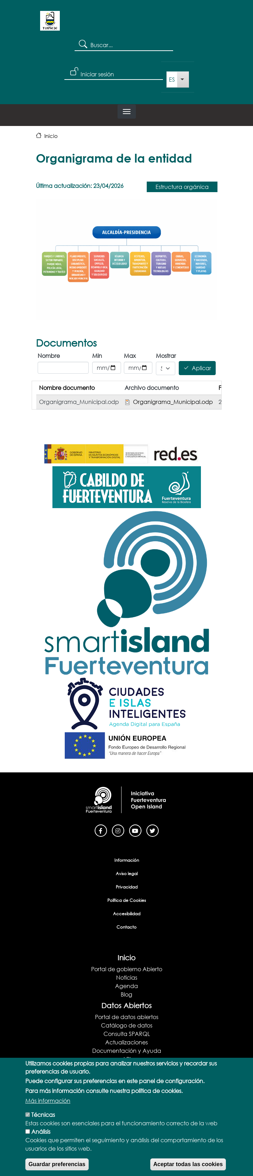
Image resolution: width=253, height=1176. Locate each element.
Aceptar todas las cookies (188, 1166)
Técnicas (43, 1116)
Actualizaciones (126, 1042)
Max (130, 355)
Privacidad (127, 887)
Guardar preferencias (57, 1166)
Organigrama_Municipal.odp (173, 401)
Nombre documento (67, 387)
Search (82, 43)
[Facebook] (101, 830)
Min (97, 355)
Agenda (126, 986)
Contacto (126, 927)
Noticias (126, 977)
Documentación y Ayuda (126, 1050)
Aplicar (201, 368)
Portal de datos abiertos (126, 1016)
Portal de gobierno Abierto (126, 969)
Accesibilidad (126, 914)
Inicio (51, 135)
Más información (47, 1102)
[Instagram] (118, 830)
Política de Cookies (126, 900)
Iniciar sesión (97, 74)
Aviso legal (127, 874)
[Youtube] (135, 830)
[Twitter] (152, 830)
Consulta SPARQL (126, 1033)
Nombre (49, 355)
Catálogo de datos (126, 1025)
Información (126, 860)
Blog (126, 994)
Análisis (40, 1133)
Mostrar (165, 355)
